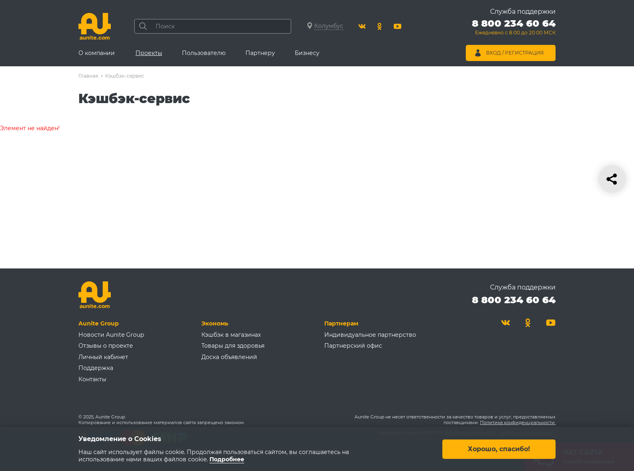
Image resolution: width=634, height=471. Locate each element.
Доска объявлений (229, 357)
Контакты (92, 379)
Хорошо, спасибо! (499, 448)
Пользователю (204, 53)
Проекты (148, 53)
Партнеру (260, 53)
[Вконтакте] (362, 26)
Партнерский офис (353, 345)
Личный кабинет (103, 357)
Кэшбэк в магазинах (231, 334)
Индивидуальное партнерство (370, 334)
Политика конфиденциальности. (518, 422)
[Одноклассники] (380, 26)
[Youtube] (397, 26)
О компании (96, 53)
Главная (88, 76)
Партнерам (341, 323)
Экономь (214, 323)
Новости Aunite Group (111, 334)
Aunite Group (98, 323)
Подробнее (226, 459)
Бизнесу (307, 53)
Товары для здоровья (232, 345)
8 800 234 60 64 (514, 300)
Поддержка (95, 368)
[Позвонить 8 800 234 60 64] (514, 28)
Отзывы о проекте (105, 345)
